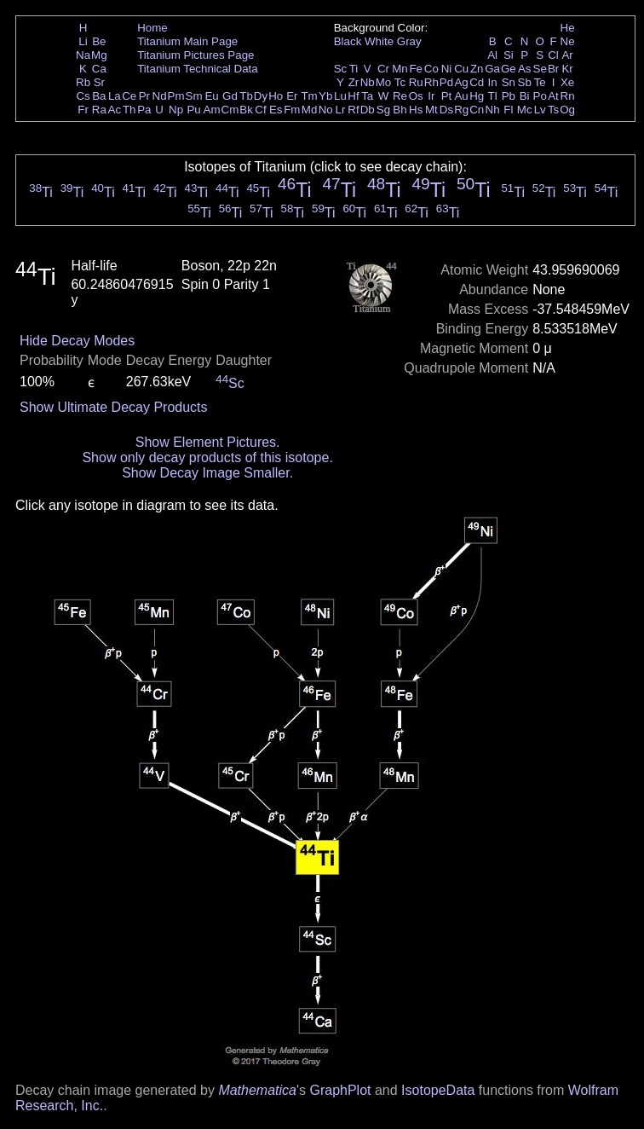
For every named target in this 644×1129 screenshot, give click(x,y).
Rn (568, 96)
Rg (461, 109)
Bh (399, 109)
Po (540, 96)
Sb (525, 82)
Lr (341, 109)
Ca (99, 68)
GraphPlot (340, 1090)
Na (83, 55)
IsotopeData (437, 1090)
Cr (383, 68)
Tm (309, 96)
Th (129, 109)
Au (461, 96)
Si (508, 55)
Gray (409, 41)
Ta (367, 96)
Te (540, 82)
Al (492, 55)
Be (99, 41)
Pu (193, 109)
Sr (99, 82)
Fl (508, 109)
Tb (246, 96)
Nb (367, 82)
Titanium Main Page (187, 41)
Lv (540, 109)
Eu (211, 96)
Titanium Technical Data (197, 68)
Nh (493, 109)
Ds (446, 109)
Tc (399, 82)
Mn (400, 68)
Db (367, 109)
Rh (431, 82)
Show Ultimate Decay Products (114, 407)
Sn (508, 82)
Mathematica (257, 1090)
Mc (524, 109)
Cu (461, 68)
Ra (99, 109)
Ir (431, 96)
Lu (340, 96)
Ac (115, 109)
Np (176, 109)
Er (291, 96)
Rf (353, 109)
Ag (461, 82)
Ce (129, 96)
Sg (383, 109)
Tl (492, 96)
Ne (568, 41)
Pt (446, 96)
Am (212, 109)
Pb (508, 96)
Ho (275, 96)
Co (431, 68)
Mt (431, 109)
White (379, 41)
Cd (476, 82)
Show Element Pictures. (207, 442)
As (525, 68)
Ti (354, 68)
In (492, 82)
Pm (176, 96)
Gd (230, 96)
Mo (384, 82)
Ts (553, 109)
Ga (492, 68)
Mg (99, 55)
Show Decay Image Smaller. (207, 473)
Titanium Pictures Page (195, 55)
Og (567, 109)
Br (553, 68)
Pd (446, 82)
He (568, 27)
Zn (477, 68)
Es (276, 109)
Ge (508, 68)
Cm (230, 109)
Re (400, 96)
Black (348, 41)
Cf (260, 109)
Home (152, 27)
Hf (353, 96)
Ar (566, 55)
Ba (99, 96)
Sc (341, 68)
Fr (83, 109)
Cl (553, 55)
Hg (476, 96)
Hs (416, 109)
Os (416, 96)
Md (310, 109)
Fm (292, 109)
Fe (416, 68)
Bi (525, 96)
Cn (476, 109)
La (114, 96)
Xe (567, 82)
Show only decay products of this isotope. (207, 457)
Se (540, 68)
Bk (246, 109)
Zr (353, 82)
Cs (82, 96)
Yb (325, 96)
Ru (416, 82)
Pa (144, 109)
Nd (159, 96)
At (553, 96)
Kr (566, 68)
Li (82, 41)
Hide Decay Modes (77, 340)
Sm (194, 96)
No (326, 109)
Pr (144, 96)
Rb (83, 82)
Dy (260, 96)
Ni (446, 68)
